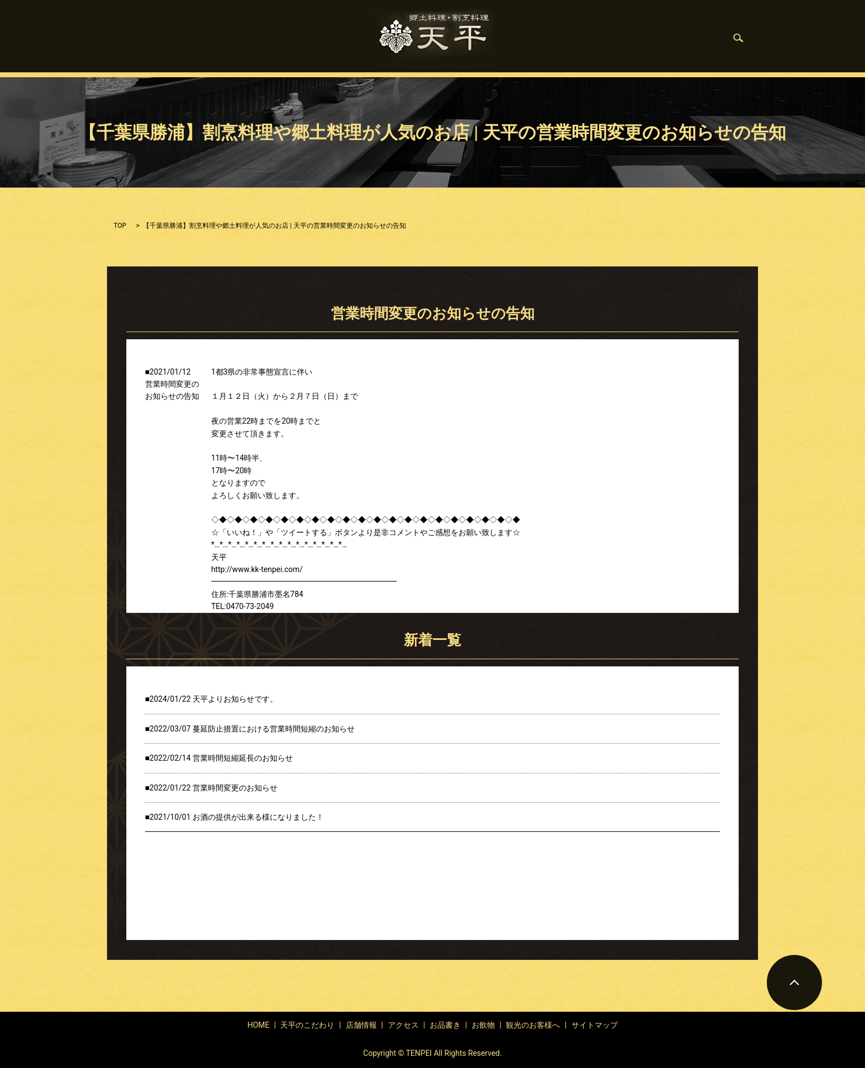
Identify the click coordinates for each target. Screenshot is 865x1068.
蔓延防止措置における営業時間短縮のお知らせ (274, 728)
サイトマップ (595, 1025)
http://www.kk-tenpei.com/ (257, 569)
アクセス (403, 1025)
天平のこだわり (282, 38)
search (692, 38)
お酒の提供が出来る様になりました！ (258, 817)
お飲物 (580, 38)
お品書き (535, 38)
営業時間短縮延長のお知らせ (243, 758)
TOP (120, 225)
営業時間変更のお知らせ (235, 787)
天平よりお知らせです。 (235, 699)
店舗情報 (343, 38)
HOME (226, 38)
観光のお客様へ (638, 38)
